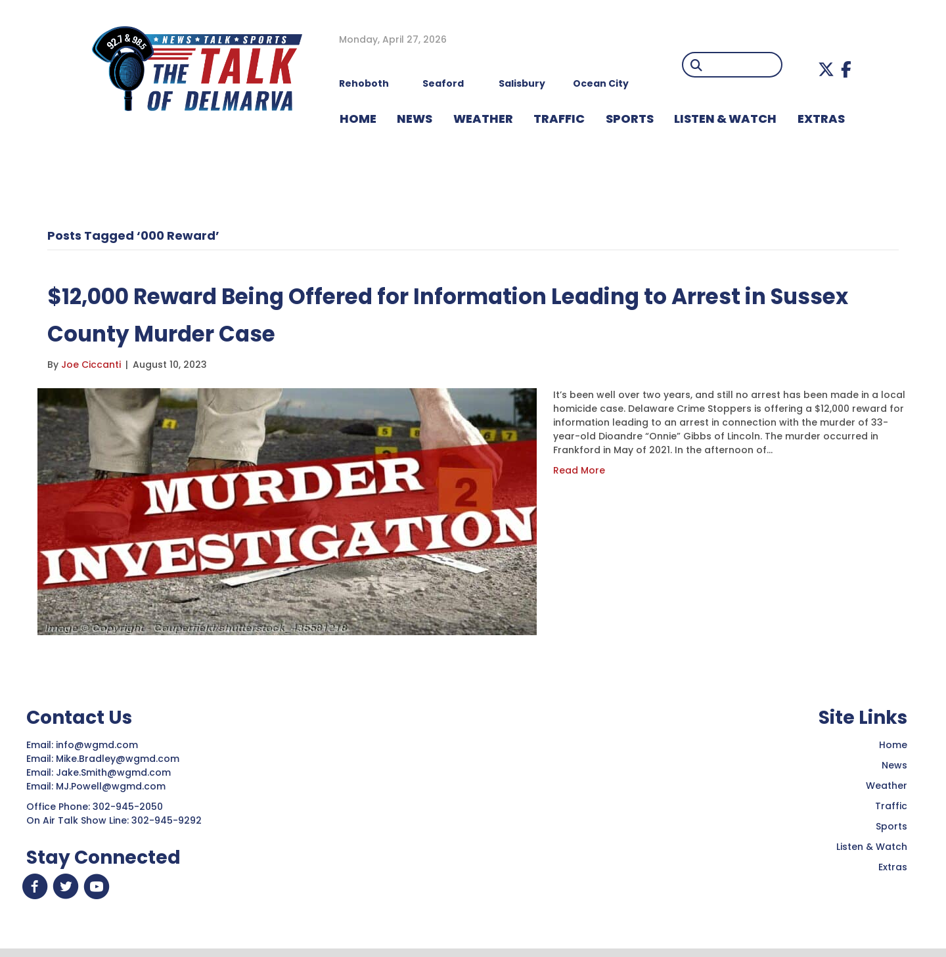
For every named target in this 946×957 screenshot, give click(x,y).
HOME (358, 118)
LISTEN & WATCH (725, 118)
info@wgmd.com (98, 744)
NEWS (414, 118)
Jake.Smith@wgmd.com (114, 772)
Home (893, 744)
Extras (892, 867)
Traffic (891, 805)
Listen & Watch (871, 846)
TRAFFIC (559, 118)
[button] (826, 69)
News (894, 765)
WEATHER (483, 118)
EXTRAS (821, 118)
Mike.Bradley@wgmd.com (117, 758)
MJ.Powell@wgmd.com (113, 786)
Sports (630, 118)
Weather (886, 785)
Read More (579, 470)
